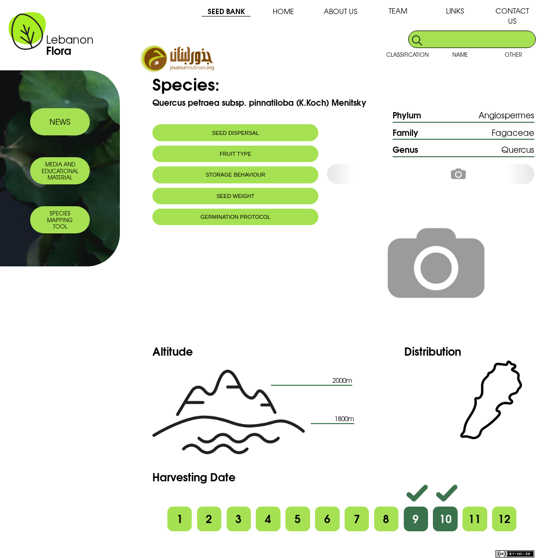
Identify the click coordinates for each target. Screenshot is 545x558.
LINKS (455, 10)
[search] (479, 39)
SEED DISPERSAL (235, 133)
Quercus (517, 149)
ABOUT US (340, 11)
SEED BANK (226, 10)
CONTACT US (512, 15)
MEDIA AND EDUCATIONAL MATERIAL (60, 170)
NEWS (60, 121)
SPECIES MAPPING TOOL (60, 219)
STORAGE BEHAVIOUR (235, 175)
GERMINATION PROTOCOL (235, 217)
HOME (283, 11)
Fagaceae (513, 132)
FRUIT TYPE (235, 154)
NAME (460, 54)
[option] (466, 174)
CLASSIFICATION (407, 54)
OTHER (513, 54)
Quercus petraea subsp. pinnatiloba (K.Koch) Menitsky (259, 102)
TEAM (398, 10)
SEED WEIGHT (235, 196)
